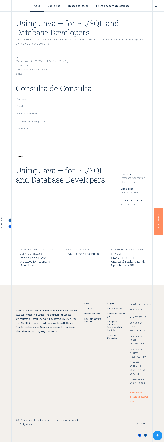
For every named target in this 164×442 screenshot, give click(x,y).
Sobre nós (89, 308)
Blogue (110, 303)
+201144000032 (138, 383)
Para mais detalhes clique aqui (139, 396)
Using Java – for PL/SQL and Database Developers (44, 61)
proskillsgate (30, 420)
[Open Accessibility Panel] (157, 435)
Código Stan (26, 424)
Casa (86, 303)
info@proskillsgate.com (141, 304)
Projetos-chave (114, 308)
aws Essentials (77, 250)
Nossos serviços (92, 313)
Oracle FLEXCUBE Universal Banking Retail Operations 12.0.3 (128, 261)
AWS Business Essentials (82, 254)
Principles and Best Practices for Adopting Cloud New (35, 261)
